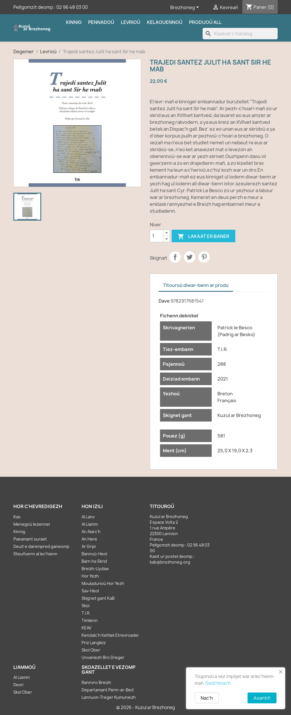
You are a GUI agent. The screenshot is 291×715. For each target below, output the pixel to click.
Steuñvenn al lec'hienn (35, 553)
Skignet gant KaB (98, 598)
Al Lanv (88, 516)
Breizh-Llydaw (95, 568)
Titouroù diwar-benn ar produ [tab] (195, 285)
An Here (89, 539)
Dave (164, 301)
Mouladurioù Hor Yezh (103, 583)
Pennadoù (101, 22)
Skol (86, 605)
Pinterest (204, 257)
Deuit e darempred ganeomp (41, 546)
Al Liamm (90, 524)
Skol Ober (91, 650)
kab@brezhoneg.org (170, 562)
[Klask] (240, 33)
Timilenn (90, 620)
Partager (175, 257)
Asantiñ (262, 698)
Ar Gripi (89, 546)
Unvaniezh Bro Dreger (103, 657)
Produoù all (205, 22)
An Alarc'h (91, 531)
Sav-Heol (90, 590)
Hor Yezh (90, 576)
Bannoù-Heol (94, 553)
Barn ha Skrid (94, 561)
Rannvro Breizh (96, 682)
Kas (16, 516)
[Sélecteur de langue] (185, 7)
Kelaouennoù (164, 22)
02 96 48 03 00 (72, 7)
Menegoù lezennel (31, 524)
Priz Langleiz (94, 642)
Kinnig (74, 22)
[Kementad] (156, 236)
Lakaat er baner (203, 236)
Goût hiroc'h (217, 683)
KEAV (87, 627)
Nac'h (207, 698)
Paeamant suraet (30, 539)
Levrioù (130, 22)
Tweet (189, 257)
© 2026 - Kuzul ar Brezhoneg (145, 707)
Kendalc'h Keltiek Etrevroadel (110, 635)
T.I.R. (86, 613)
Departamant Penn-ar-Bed (108, 690)
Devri (18, 684)
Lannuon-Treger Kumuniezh (109, 697)
